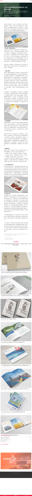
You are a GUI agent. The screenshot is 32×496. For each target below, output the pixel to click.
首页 (5, 18)
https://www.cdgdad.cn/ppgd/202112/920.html (10, 236)
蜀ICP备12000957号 (21, 490)
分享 (7, 18)
